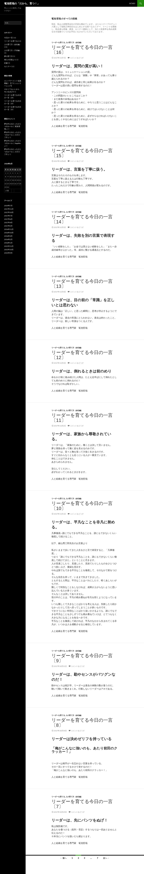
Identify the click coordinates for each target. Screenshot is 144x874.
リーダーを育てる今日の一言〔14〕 (82, 219)
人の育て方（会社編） (74, 42)
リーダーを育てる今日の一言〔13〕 (82, 284)
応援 (6, 63)
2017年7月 (8, 216)
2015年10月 (9, 249)
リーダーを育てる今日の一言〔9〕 (82, 658)
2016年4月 (8, 236)
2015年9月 (8, 253)
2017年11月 (9, 209)
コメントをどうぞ (77, 58)
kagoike (18, 143)
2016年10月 (9, 233)
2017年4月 (8, 222)
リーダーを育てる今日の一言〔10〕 (82, 506)
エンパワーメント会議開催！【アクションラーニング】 (12, 83)
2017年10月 (9, 212)
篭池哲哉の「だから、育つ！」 (22, 3)
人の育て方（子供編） (12, 50)
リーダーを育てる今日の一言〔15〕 (82, 153)
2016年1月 (8, 243)
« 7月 (7, 191)
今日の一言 (8, 38)
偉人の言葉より (10, 60)
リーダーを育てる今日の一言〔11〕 (82, 418)
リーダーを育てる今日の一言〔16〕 (82, 50)
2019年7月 (8, 206)
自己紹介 (132, 3)
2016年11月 (9, 229)
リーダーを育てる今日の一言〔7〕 (82, 804)
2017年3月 (8, 226)
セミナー (7, 66)
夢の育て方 (8, 56)
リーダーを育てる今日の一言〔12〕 (82, 355)
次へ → (106, 858)
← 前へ (63, 858)
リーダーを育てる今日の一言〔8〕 (82, 722)
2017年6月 (8, 219)
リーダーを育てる (58, 42)
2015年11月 (9, 246)
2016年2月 (8, 239)
